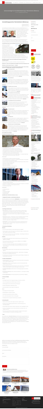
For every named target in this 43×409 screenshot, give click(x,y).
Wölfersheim (4, 65)
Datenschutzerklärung (24, 400)
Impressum (23, 399)
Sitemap (23, 398)
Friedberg (16, 65)
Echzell (7, 65)
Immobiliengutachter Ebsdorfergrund (6, 392)
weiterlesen (20, 76)
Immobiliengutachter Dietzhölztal (24, 383)
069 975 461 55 (34, 28)
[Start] (15, 12)
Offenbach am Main (33, 209)
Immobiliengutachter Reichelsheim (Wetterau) (23, 12)
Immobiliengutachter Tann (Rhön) (15, 383)
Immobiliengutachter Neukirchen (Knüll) (6, 383)
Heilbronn (37, 209)
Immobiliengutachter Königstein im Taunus (15, 392)
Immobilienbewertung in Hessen (35, 400)
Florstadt (12, 65)
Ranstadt (9, 65)
